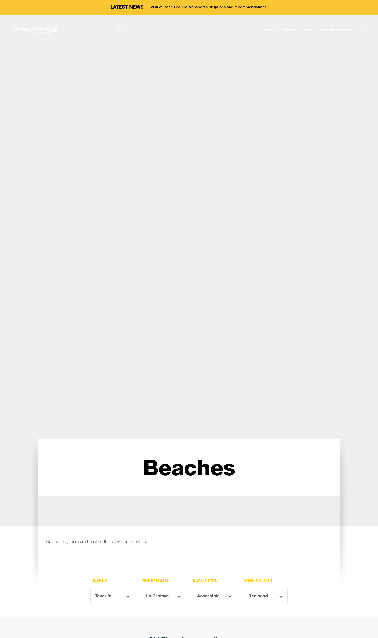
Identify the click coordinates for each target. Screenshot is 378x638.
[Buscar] (158, 30)
